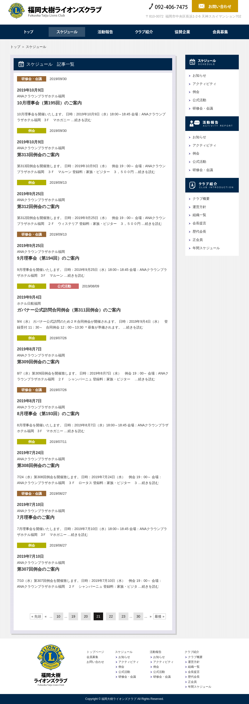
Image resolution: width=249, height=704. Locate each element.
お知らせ (199, 75)
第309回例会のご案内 (38, 361)
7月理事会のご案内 (35, 517)
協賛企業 (182, 32)
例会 (31, 131)
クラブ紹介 (143, 32)
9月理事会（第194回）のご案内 (48, 258)
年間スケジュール (206, 248)
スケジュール (67, 32)
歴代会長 (199, 231)
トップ (28, 32)
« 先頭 (36, 616)
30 (138, 616)
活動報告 (105, 32)
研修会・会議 (31, 79)
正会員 (198, 240)
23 (123, 616)
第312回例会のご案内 (38, 206)
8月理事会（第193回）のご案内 (48, 413)
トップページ (95, 652)
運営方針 (199, 207)
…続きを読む (80, 120)
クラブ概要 (201, 199)
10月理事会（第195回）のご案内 (49, 103)
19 (73, 616)
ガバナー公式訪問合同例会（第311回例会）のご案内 (69, 310)
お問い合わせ (95, 662)
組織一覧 (199, 215)
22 (111, 616)
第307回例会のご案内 (38, 569)
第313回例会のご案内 (38, 154)
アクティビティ (204, 84)
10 (58, 616)
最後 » (159, 616)
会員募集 (220, 32)
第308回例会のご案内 (38, 465)
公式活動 (64, 286)
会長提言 (199, 223)
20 (86, 616)
